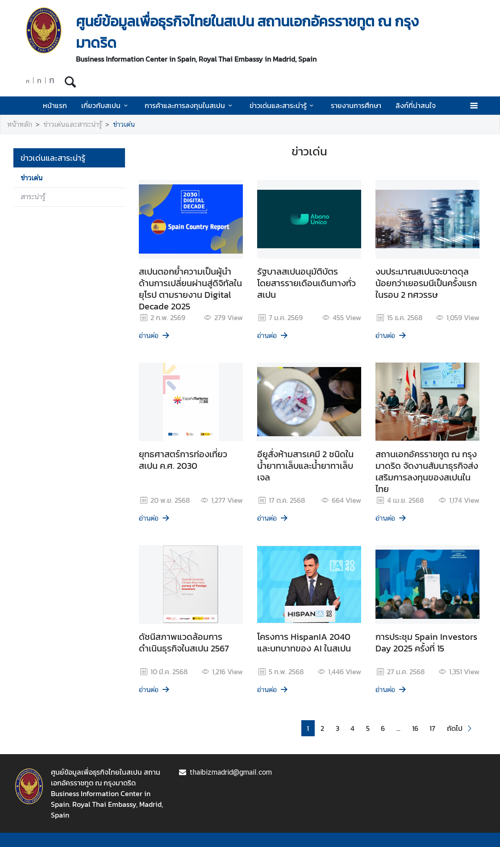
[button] (460, 728)
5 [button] (368, 728)
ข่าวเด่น (124, 124)
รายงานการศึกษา (356, 105)
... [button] (398, 728)
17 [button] (432, 728)
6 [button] (383, 728)
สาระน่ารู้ (33, 196)
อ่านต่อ (155, 335)
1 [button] (308, 728)
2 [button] (322, 728)
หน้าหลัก (19, 124)
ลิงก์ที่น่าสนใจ (416, 105)
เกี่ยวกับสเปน (105, 105)
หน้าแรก (55, 105)
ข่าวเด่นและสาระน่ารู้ (283, 105)
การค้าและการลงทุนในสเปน (190, 105)
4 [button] (352, 728)
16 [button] (415, 728)
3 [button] (337, 728)
